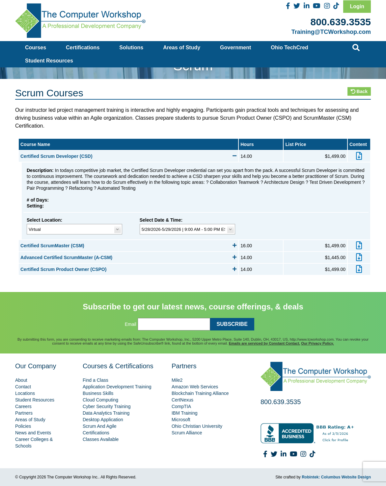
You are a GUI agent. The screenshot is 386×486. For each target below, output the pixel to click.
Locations (25, 393)
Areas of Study (181, 47)
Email (130, 324)
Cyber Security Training (107, 406)
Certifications (82, 47)
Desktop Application (103, 419)
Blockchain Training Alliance (200, 393)
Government (235, 47)
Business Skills (98, 393)
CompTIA (181, 406)
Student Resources (49, 60)
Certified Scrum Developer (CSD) (128, 156)
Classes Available (101, 439)
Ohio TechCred (289, 47)
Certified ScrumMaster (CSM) (128, 245)
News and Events (33, 432)
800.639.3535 (340, 21)
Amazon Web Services (195, 386)
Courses (35, 47)
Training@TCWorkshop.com (331, 32)
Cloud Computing (100, 399)
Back (359, 91)
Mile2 (177, 380)
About (21, 380)
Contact (23, 386)
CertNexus (182, 399)
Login (357, 6)
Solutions (131, 47)
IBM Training (185, 413)
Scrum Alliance (187, 432)
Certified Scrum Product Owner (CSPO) (128, 269)
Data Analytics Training (106, 413)
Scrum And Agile (100, 426)
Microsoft (181, 419)
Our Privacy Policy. (317, 343)
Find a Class (95, 380)
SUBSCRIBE (232, 324)
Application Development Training (117, 386)
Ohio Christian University (197, 426)
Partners (24, 413)
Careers (23, 406)
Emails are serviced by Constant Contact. (264, 343)
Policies (23, 426)
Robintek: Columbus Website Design (336, 477)
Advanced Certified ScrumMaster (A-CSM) (128, 257)
